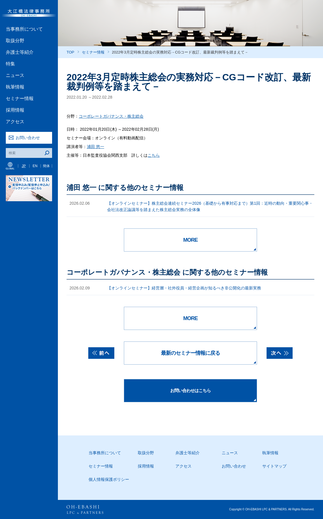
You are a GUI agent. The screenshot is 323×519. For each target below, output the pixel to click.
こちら (154, 155)
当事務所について (24, 29)
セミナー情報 (20, 98)
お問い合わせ (28, 137)
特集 (10, 63)
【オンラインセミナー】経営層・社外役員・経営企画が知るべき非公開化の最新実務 (184, 288)
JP (24, 166)
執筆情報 (15, 86)
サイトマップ (274, 466)
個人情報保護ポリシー (109, 479)
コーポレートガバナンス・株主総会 (111, 116)
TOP (70, 52)
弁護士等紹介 (20, 52)
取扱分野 (15, 40)
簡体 (46, 166)
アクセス (15, 121)
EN (35, 166)
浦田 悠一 (95, 146)
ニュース (15, 75)
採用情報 (15, 110)
